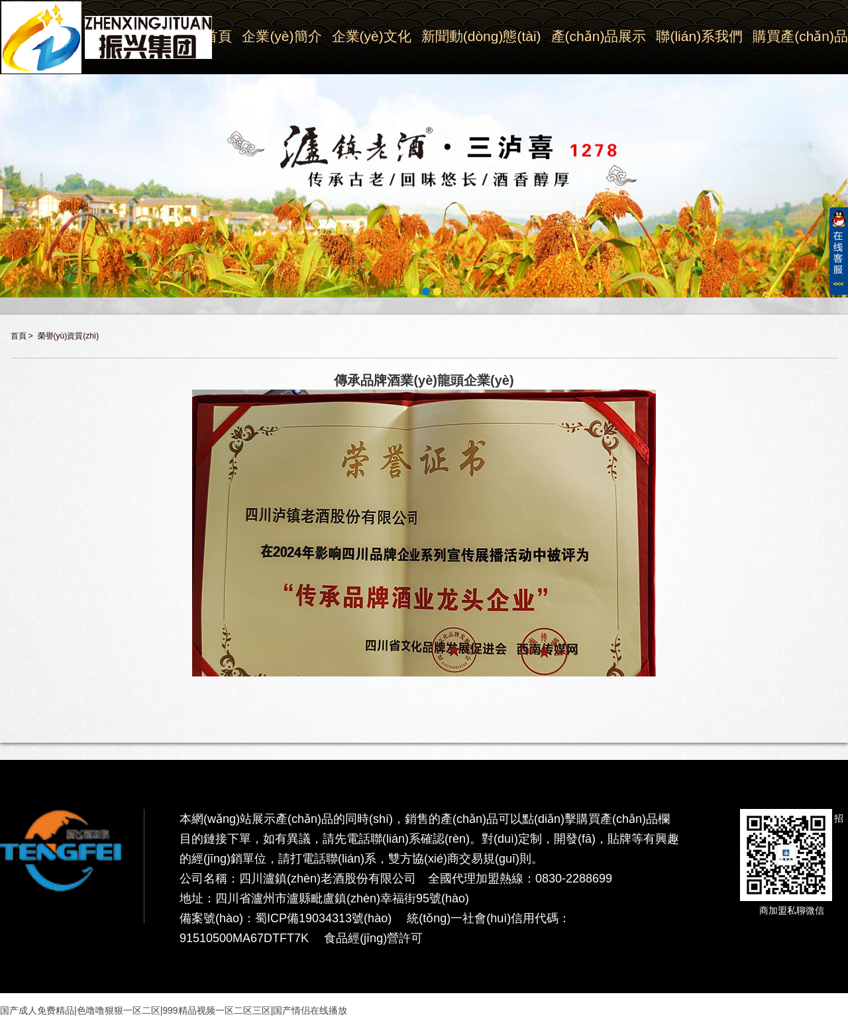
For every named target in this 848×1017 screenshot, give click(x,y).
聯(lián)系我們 (699, 36)
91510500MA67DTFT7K (244, 938)
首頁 (18, 336)
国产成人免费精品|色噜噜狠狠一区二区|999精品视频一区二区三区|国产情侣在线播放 (173, 1010)
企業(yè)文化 (371, 36)
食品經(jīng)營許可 (373, 938)
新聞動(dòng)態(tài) (481, 36)
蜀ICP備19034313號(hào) (323, 918)
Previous (7, 167)
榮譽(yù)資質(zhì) (68, 336)
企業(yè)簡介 (281, 36)
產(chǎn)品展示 (599, 36)
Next (840, 167)
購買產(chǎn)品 (800, 36)
